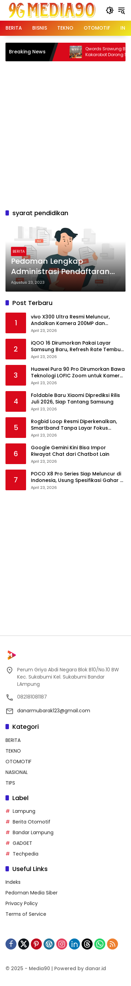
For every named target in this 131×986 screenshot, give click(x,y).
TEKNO (13, 750)
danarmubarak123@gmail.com (53, 710)
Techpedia (25, 853)
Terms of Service (25, 914)
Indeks (13, 882)
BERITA (19, 251)
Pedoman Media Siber (31, 892)
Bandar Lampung (33, 832)
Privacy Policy (21, 903)
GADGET (22, 843)
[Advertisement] (65, 134)
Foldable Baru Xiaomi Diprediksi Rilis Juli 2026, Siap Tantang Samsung (75, 399)
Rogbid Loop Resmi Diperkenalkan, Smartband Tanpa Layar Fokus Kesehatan (74, 425)
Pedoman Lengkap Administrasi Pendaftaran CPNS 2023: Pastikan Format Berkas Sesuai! (65, 266)
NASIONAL (16, 772)
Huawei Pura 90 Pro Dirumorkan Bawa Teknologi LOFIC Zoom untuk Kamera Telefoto (78, 372)
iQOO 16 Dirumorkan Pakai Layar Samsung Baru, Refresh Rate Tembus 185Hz (77, 346)
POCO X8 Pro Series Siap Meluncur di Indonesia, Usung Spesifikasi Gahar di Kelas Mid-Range (77, 477)
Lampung (24, 811)
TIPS (10, 782)
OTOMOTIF (18, 761)
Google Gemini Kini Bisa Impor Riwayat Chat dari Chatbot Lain (70, 451)
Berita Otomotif (31, 821)
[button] (110, 10)
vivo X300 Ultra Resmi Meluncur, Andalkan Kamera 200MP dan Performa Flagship (70, 320)
